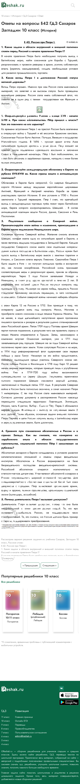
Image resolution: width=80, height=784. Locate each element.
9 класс (5, 724)
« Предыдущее (30, 565)
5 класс (5, 740)
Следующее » (49, 565)
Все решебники (10, 581)
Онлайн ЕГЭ (21, 720)
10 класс (5, 720)
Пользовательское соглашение (31, 732)
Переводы (20, 724)
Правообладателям (25, 728)
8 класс (5, 728)
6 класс (5, 736)
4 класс (5, 744)
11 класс (5, 717)
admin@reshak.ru (23, 736)
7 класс (5, 732)
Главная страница (24, 717)
